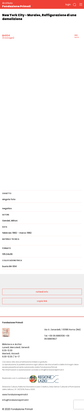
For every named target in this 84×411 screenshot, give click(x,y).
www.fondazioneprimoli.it (15, 394)
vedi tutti (76, 36)
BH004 (6, 35)
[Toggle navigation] (81, 4)
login (68, 4)
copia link (42, 301)
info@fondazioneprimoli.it (15, 400)
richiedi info (42, 291)
